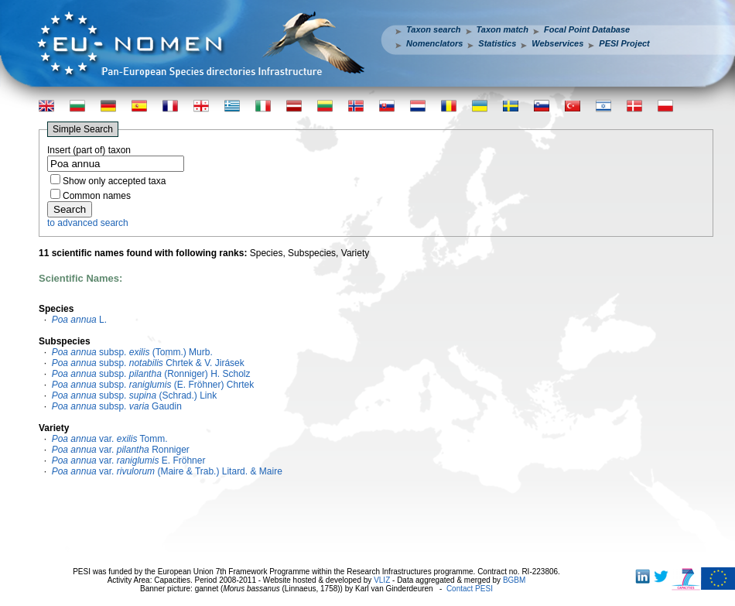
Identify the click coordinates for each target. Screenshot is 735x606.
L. (79, 319)
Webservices (557, 43)
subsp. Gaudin (117, 406)
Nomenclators (434, 43)
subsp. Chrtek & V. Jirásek (148, 363)
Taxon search (433, 29)
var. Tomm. (110, 438)
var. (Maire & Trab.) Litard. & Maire (167, 471)
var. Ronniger (121, 449)
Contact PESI (469, 588)
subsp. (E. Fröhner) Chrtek (153, 384)
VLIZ (382, 580)
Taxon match (502, 29)
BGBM (514, 580)
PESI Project (624, 43)
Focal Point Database (587, 29)
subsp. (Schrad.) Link (134, 395)
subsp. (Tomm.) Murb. (132, 352)
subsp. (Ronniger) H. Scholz (151, 373)
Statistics (497, 43)
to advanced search (87, 222)
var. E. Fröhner (129, 460)
